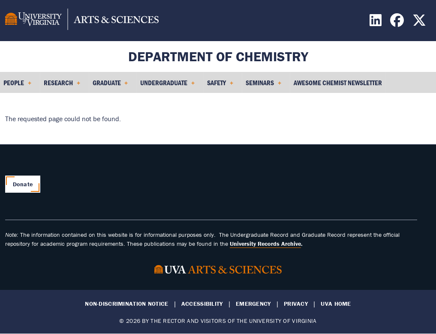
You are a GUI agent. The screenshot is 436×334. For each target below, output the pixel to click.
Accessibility (202, 303)
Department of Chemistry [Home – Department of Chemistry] (218, 56)
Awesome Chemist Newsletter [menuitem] (338, 82)
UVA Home (336, 303)
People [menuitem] (17, 85)
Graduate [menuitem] (110, 85)
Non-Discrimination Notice (126, 303)
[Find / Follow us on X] (420, 22)
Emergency (253, 303)
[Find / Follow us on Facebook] (398, 22)
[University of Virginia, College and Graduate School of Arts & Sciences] (82, 21)
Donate (23, 184)
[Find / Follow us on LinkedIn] (377, 22)
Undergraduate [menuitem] (167, 85)
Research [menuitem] (62, 85)
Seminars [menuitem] (263, 85)
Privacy (296, 303)
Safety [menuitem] (220, 85)
